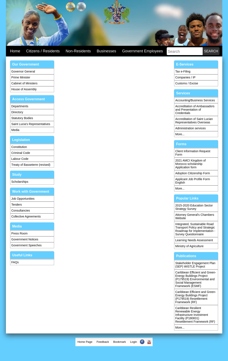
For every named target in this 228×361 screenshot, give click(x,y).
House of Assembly (24, 89)
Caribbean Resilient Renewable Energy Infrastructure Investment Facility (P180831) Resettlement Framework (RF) (195, 314)
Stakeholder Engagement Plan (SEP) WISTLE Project (195, 264)
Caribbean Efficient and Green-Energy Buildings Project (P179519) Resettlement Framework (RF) (195, 297)
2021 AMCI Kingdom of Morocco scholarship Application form (190, 164)
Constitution (19, 147)
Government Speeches (26, 245)
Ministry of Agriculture (189, 246)
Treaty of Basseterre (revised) (31, 164)
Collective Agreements (26, 216)
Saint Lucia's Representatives (30, 124)
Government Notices (24, 239)
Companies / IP (185, 77)
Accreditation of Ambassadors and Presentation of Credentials (194, 110)
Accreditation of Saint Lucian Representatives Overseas (194, 120)
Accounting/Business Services (195, 100)
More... (180, 134)
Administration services (190, 128)
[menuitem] (84, 342)
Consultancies (20, 210)
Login (133, 341)
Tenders (16, 204)
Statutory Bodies (22, 118)
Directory (17, 112)
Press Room (19, 233)
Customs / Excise (186, 83)
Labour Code (20, 158)
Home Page (85, 341)
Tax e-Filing (183, 71)
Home (15, 51)
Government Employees (142, 51)
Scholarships (19, 181)
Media (15, 130)
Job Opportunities (23, 198)
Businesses (106, 51)
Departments (19, 106)
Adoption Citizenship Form (192, 173)
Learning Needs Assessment (194, 240)
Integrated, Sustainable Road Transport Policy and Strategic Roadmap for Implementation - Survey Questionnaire (195, 229)
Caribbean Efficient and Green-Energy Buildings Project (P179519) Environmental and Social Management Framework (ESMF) (195, 279)
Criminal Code (20, 153)
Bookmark (119, 341)
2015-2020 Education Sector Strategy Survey (194, 207)
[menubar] (114, 342)
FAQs (15, 262)
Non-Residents (78, 51)
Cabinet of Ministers (24, 83)
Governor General (23, 71)
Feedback (103, 341)
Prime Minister (20, 77)
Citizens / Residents (43, 51)
